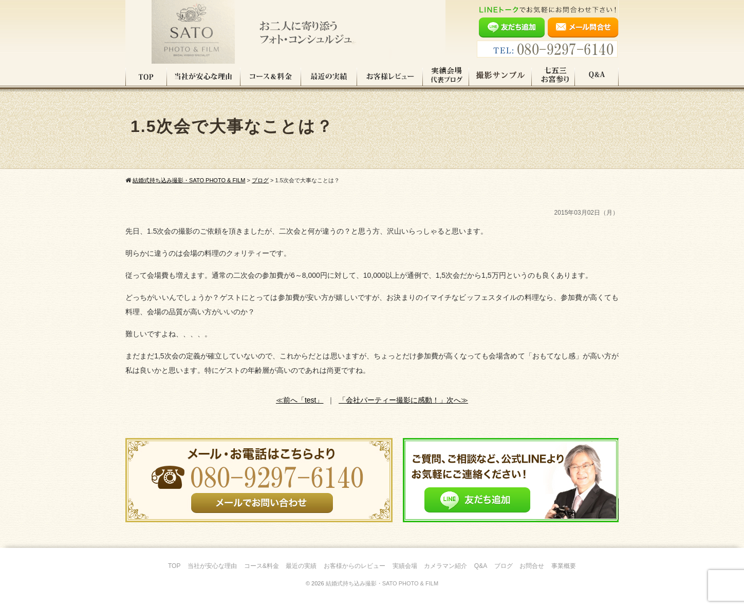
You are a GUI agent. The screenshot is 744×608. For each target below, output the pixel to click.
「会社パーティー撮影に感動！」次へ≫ (403, 400)
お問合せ (531, 565)
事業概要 (563, 565)
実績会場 (405, 565)
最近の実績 (329, 76)
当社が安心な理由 (203, 76)
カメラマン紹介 (445, 565)
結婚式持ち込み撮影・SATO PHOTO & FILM (382, 583)
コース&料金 (261, 565)
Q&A (597, 76)
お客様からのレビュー (354, 565)
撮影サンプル (500, 76)
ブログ (503, 565)
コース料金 (270, 76)
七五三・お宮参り (553, 76)
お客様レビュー (390, 76)
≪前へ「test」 (300, 400)
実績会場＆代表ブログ (446, 76)
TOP (146, 76)
